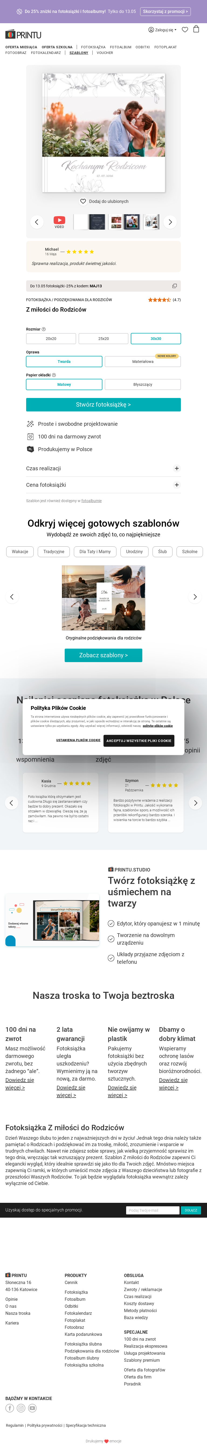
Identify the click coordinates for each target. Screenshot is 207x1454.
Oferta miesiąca (21, 47)
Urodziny (134, 551)
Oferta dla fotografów (144, 1370)
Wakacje (20, 551)
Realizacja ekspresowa (145, 1346)
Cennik (71, 1282)
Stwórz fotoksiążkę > (103, 404)
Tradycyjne (53, 551)
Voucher (105, 53)
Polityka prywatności (44, 1425)
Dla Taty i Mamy (95, 551)
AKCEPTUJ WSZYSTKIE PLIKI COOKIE (138, 741)
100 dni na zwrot (140, 1339)
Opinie (11, 1299)
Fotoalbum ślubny (82, 1358)
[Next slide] (170, 222)
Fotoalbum (121, 47)
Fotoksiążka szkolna (84, 1365)
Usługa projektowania (144, 1353)
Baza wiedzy (136, 1317)
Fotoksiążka (93, 47)
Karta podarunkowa (83, 1334)
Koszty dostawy (139, 1303)
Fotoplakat (165, 47)
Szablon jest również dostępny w (64, 501)
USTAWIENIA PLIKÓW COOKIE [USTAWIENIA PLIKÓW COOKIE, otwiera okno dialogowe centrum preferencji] (78, 740)
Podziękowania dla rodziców (92, 1351)
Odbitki (143, 47)
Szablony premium (142, 1360)
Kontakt (131, 1282)
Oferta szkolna (57, 47)
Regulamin (15, 1425)
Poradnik (132, 1384)
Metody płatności (140, 1310)
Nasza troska (17, 1313)
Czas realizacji (137, 1296)
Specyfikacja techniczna (86, 1425)
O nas (10, 1306)
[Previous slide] (37, 222)
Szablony (79, 53)
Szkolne (189, 551)
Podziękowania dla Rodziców (83, 300)
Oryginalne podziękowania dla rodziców (104, 638)
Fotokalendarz (46, 53)
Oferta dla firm (137, 1377)
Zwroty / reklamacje (143, 1289)
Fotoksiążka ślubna (83, 1344)
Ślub (162, 551)
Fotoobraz (16, 53)
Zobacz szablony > (103, 655)
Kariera (12, 1323)
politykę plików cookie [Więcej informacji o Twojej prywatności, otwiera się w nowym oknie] (158, 726)
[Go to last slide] (12, 597)
